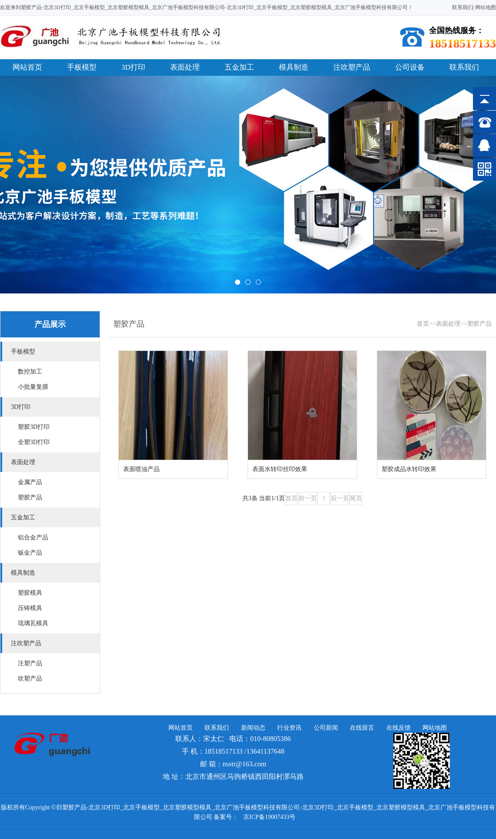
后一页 (340, 498)
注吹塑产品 (351, 67)
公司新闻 (326, 727)
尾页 (356, 498)
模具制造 (293, 67)
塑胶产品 (479, 323)
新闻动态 (253, 727)
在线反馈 (398, 727)
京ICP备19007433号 (269, 817)
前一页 (307, 498)
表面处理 (185, 67)
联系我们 (462, 7)
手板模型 (82, 67)
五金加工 (239, 67)
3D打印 (133, 67)
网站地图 (485, 7)
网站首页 (27, 67)
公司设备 (410, 67)
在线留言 (362, 727)
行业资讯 (289, 727)
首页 (423, 323)
